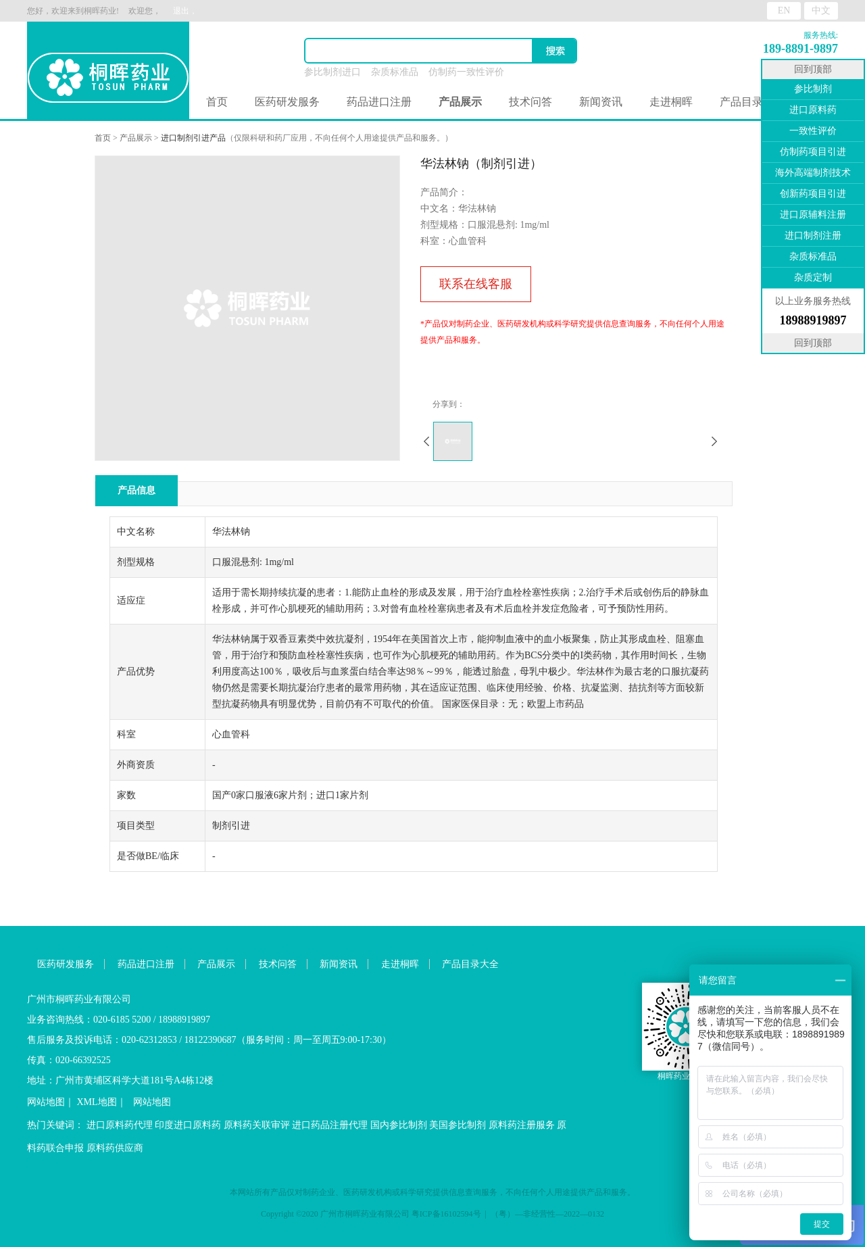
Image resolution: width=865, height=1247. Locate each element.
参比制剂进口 (332, 72)
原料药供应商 (114, 1148)
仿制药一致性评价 (466, 72)
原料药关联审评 (257, 1125)
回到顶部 (813, 69)
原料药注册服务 (522, 1125)
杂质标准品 (394, 72)
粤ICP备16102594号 (446, 1214)
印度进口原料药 (188, 1125)
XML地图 (97, 1102)
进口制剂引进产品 (193, 138)
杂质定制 (813, 277)
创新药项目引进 (813, 194)
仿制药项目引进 (813, 152)
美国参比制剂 (457, 1125)
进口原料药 (813, 110)
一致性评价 (813, 131)
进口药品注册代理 (330, 1125)
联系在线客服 (475, 284)
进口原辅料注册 (813, 215)
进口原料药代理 (119, 1125)
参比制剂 (813, 89)
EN (784, 10)
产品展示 (136, 138)
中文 (821, 10)
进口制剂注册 (813, 235)
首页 (217, 101)
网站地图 (46, 1102)
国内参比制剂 (398, 1125)
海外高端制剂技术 (813, 173)
